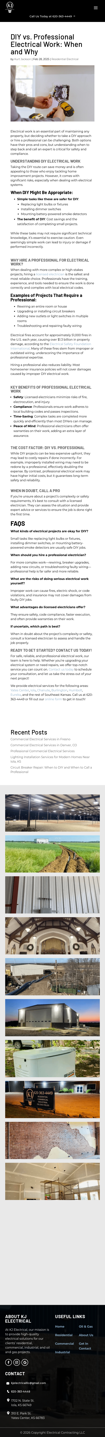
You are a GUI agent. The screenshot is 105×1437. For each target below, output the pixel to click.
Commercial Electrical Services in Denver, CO (44, 745)
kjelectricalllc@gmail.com (28, 1383)
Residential (64, 1335)
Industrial (62, 1352)
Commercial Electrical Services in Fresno (40, 739)
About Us (86, 1335)
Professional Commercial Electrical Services (43, 751)
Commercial (64, 1343)
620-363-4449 (20, 1391)
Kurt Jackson (22, 59)
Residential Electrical (65, 59)
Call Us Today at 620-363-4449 (51, 16)
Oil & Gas (86, 1326)
